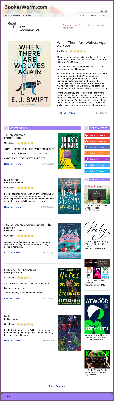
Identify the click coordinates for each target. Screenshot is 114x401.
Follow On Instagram (98, 159)
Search (103, 11)
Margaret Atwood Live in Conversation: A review (96, 336)
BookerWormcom (25, 7)
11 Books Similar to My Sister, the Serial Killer (95, 371)
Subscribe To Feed (97, 153)
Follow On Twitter (97, 171)
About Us (94, 15)
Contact (83, 15)
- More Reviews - (57, 386)
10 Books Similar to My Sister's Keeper (95, 206)
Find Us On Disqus (97, 165)
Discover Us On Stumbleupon (100, 141)
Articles (27, 15)
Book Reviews (12, 15)
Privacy (103, 15)
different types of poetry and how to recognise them (96, 243)
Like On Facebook (97, 147)
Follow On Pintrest (97, 135)
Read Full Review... (66, 113)
